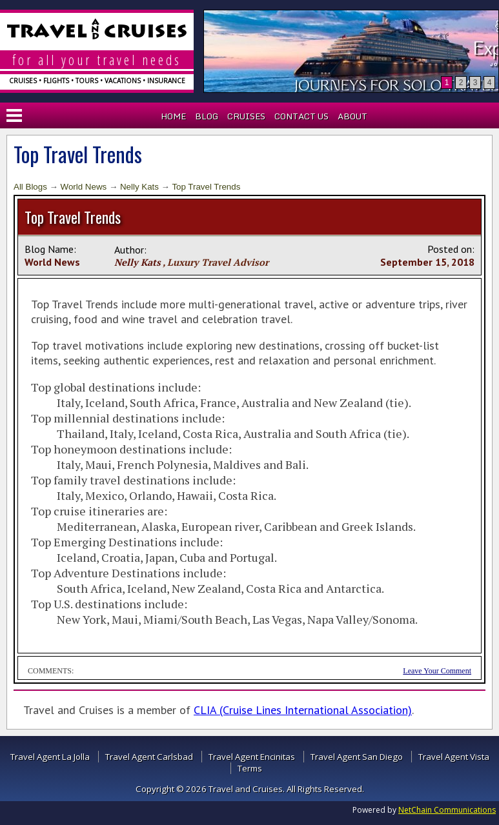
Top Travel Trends (206, 187)
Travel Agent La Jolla (50, 756)
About (352, 116)
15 (441, 261)
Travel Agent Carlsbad (149, 756)
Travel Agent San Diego (357, 756)
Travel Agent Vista (453, 756)
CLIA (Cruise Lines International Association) (303, 709)
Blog (206, 116)
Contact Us (301, 116)
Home (173, 116)
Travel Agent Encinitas (252, 756)
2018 (462, 261)
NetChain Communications (447, 809)
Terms (250, 768)
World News (84, 187)
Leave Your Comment (437, 670)
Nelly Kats (139, 187)
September (406, 261)
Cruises (246, 116)
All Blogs (30, 187)
